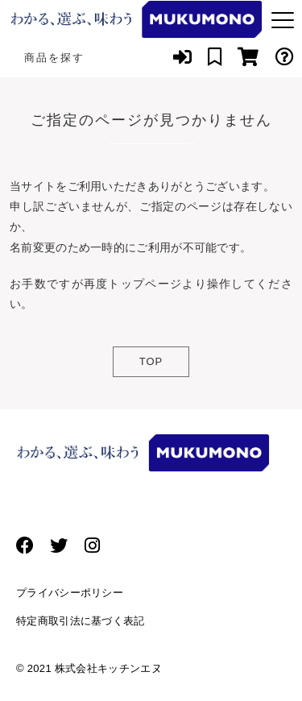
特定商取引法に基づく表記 (80, 621)
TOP (151, 361)
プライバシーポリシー (69, 593)
